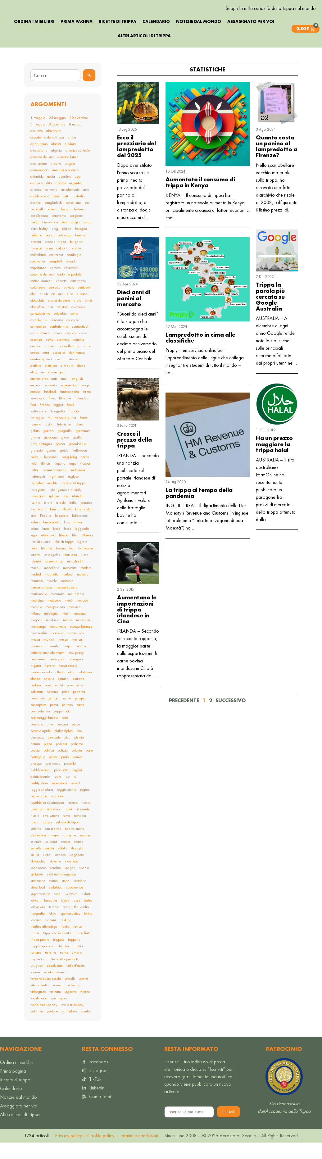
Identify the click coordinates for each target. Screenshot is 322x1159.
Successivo (230, 716)
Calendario (156, 38)
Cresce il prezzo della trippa (134, 456)
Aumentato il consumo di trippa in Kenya (200, 199)
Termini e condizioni (139, 1152)
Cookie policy (100, 1152)
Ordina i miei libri (34, 38)
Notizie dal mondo (198, 38)
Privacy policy (68, 1152)
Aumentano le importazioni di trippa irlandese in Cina (136, 626)
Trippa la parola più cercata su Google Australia (270, 313)
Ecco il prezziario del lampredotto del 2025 (136, 163)
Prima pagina (77, 38)
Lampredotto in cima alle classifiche (200, 354)
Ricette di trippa (117, 38)
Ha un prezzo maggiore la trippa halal (274, 460)
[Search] (89, 92)
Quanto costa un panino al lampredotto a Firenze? (276, 163)
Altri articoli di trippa (144, 52)
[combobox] (55, 92)
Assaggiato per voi (250, 38)
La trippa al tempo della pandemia (199, 509)
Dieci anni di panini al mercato (133, 315)
